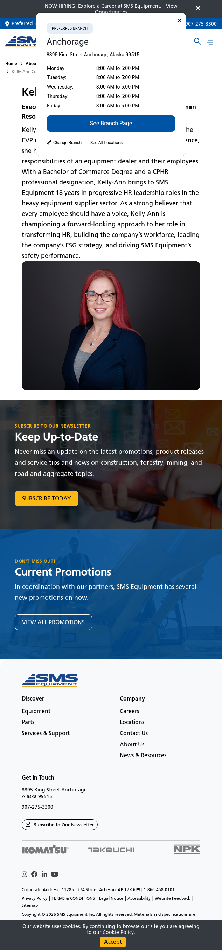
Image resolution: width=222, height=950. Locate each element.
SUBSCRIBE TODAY (46, 498)
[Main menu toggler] (210, 41)
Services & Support (46, 733)
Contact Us (134, 733)
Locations (132, 722)
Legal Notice (111, 898)
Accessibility (139, 898)
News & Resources (143, 755)
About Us (35, 63)
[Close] (179, 20)
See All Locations (106, 142)
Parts (28, 722)
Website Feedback (172, 898)
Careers (129, 711)
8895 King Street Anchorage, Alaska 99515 (93, 54)
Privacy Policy (34, 898)
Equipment (36, 711)
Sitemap (30, 905)
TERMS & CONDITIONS (73, 898)
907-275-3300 (201, 24)
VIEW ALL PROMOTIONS (53, 622)
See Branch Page (111, 123)
